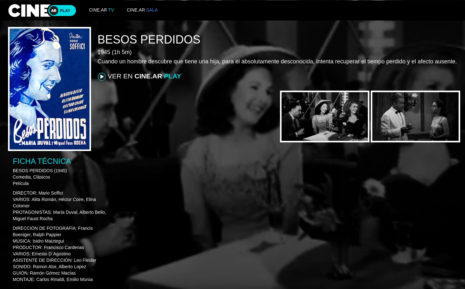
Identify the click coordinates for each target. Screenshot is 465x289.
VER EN (139, 76)
